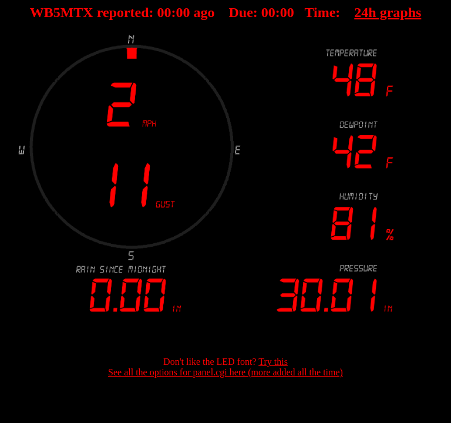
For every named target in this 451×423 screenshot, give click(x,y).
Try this (273, 362)
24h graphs (387, 12)
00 (164, 12)
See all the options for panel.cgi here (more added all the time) (225, 372)
